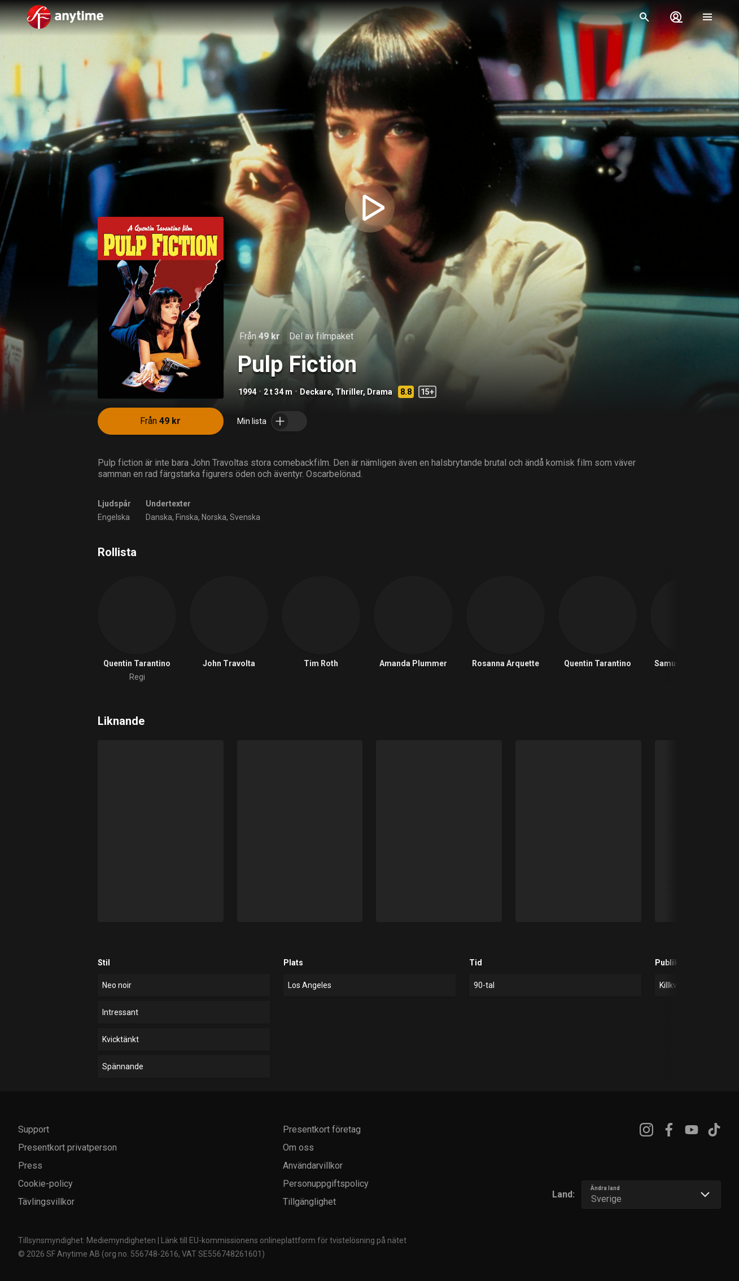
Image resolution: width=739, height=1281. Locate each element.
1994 (247, 391)
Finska (187, 517)
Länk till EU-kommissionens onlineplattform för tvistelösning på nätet (283, 1240)
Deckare (315, 391)
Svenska (245, 517)
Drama (379, 391)
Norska (214, 517)
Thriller (349, 391)
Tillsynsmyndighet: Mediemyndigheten (87, 1240)
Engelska (114, 517)
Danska (159, 517)
